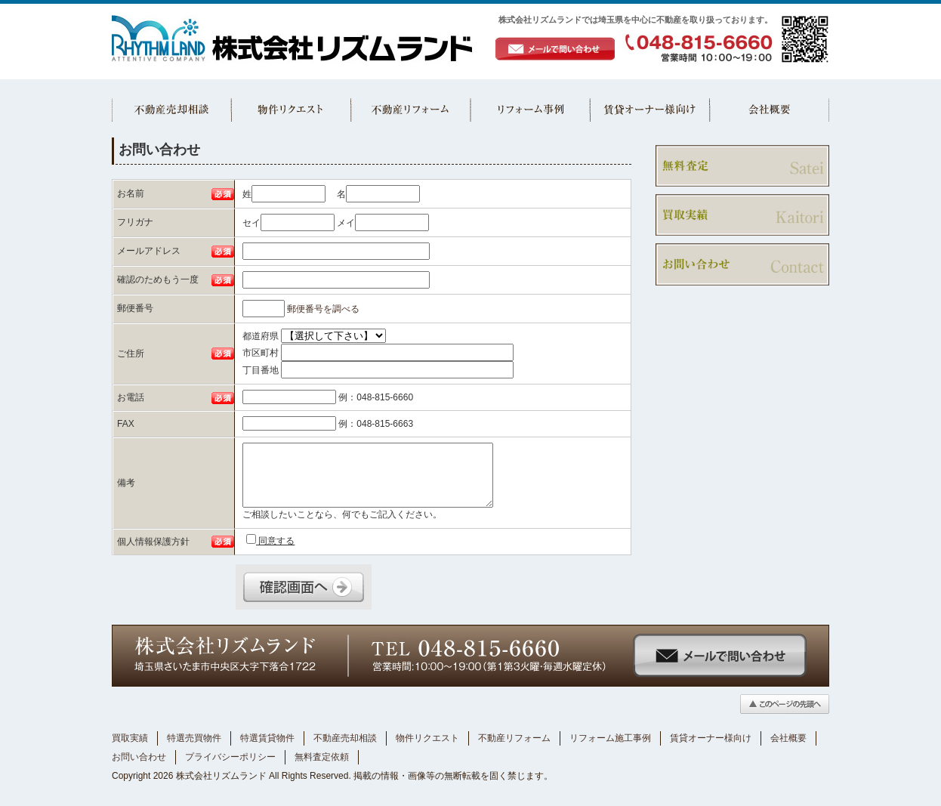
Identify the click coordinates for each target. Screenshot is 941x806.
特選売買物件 (194, 738)
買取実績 (130, 738)
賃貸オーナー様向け (710, 738)
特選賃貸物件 (267, 738)
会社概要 (788, 738)
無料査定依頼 (322, 757)
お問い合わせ (139, 757)
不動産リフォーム (514, 738)
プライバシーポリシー (230, 757)
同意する (270, 540)
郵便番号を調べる (323, 309)
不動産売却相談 (345, 738)
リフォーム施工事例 (610, 738)
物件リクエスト (427, 738)
